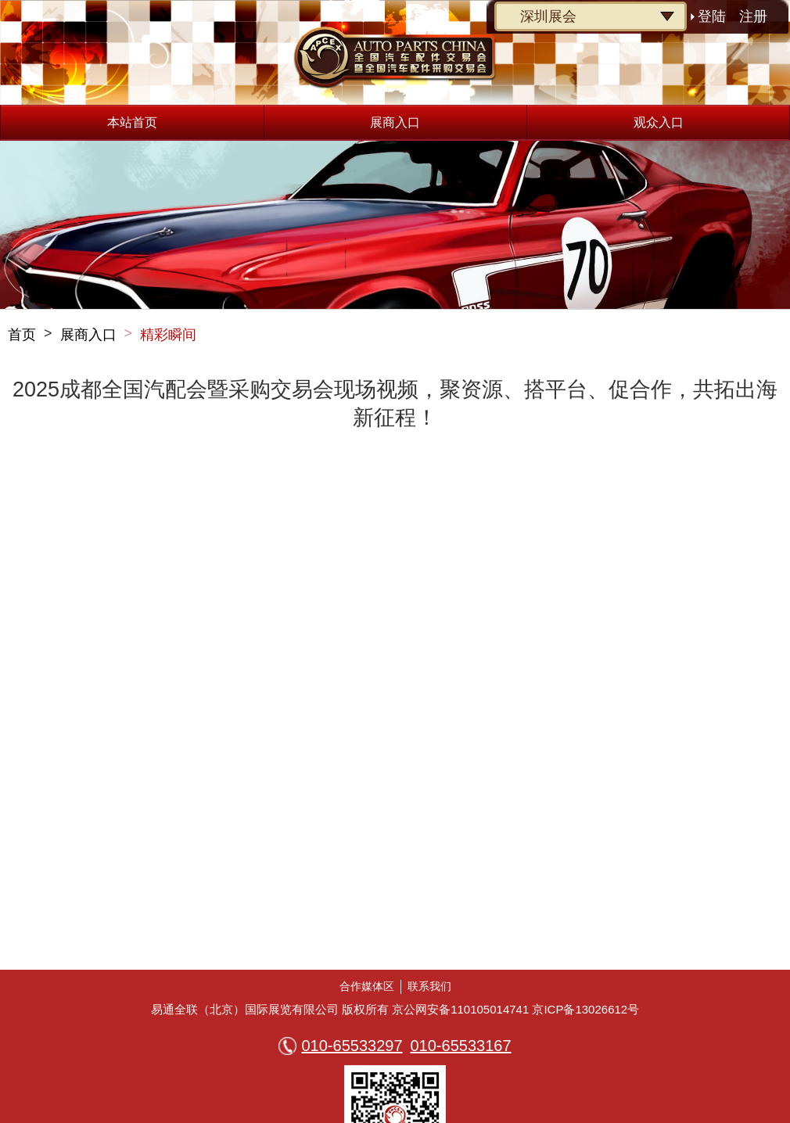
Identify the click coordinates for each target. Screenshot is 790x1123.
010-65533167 (461, 1045)
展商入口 (395, 122)
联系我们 (429, 986)
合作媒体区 (366, 986)
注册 (753, 16)
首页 (22, 335)
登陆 (712, 16)
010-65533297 (351, 1045)
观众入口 (659, 122)
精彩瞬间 (168, 335)
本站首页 (132, 122)
